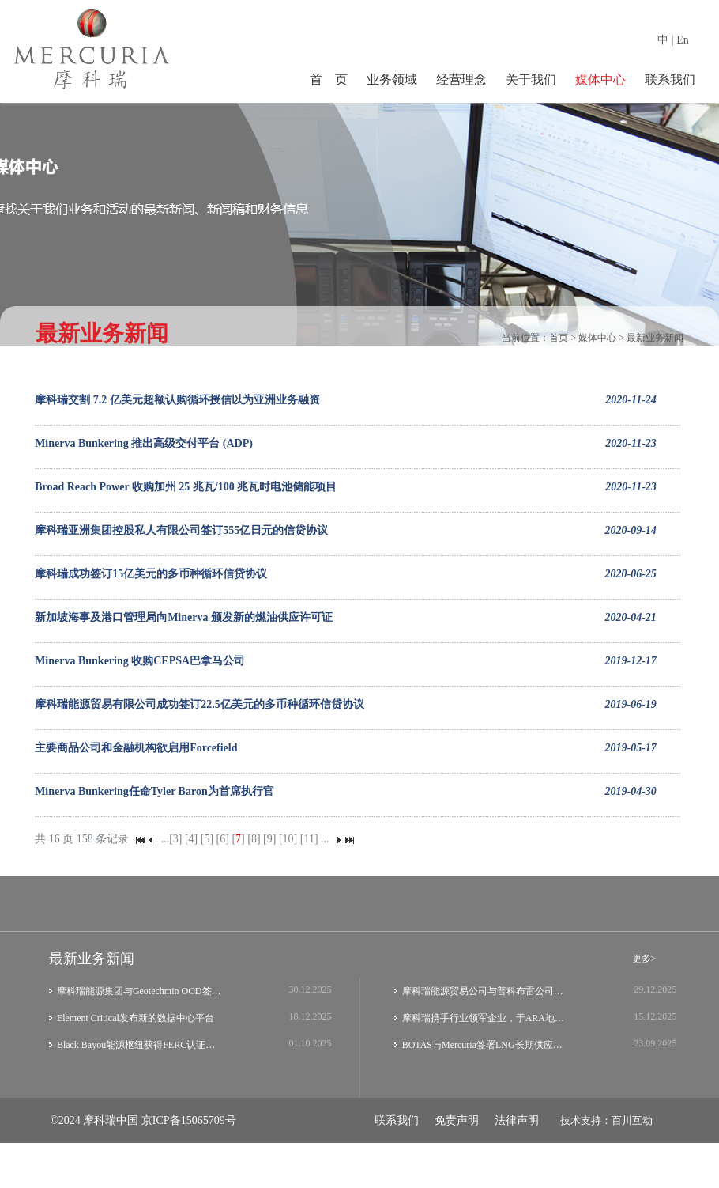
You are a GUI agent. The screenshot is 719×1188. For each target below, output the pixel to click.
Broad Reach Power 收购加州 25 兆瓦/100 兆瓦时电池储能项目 (186, 487)
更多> (644, 958)
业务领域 (392, 79)
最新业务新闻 (655, 337)
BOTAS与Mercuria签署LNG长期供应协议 (485, 1044)
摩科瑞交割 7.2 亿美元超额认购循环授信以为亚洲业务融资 (177, 400)
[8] (253, 839)
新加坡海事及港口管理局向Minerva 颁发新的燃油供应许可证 (184, 617)
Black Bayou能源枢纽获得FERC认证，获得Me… (140, 1044)
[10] (288, 839)
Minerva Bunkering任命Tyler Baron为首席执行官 (154, 791)
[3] (175, 839)
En (682, 40)
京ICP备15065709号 (188, 1120)
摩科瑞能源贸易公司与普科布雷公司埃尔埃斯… (485, 991)
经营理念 (461, 79)
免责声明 (457, 1120)
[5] (207, 839)
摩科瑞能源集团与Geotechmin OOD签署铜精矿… (140, 991)
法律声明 (517, 1120)
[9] (269, 839)
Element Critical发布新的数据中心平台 (135, 1017)
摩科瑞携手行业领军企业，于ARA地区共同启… (485, 1017)
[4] (191, 839)
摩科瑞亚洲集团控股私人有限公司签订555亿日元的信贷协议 (181, 530)
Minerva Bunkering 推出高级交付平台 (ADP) (144, 443)
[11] (309, 839)
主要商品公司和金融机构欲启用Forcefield (136, 748)
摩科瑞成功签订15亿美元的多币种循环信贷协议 (151, 574)
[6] (222, 839)
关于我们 (531, 79)
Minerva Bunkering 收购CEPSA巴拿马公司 (140, 661)
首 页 (329, 79)
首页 (558, 337)
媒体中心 (600, 79)
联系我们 (670, 79)
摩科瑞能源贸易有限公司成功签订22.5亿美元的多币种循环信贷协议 (199, 704)
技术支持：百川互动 (606, 1120)
